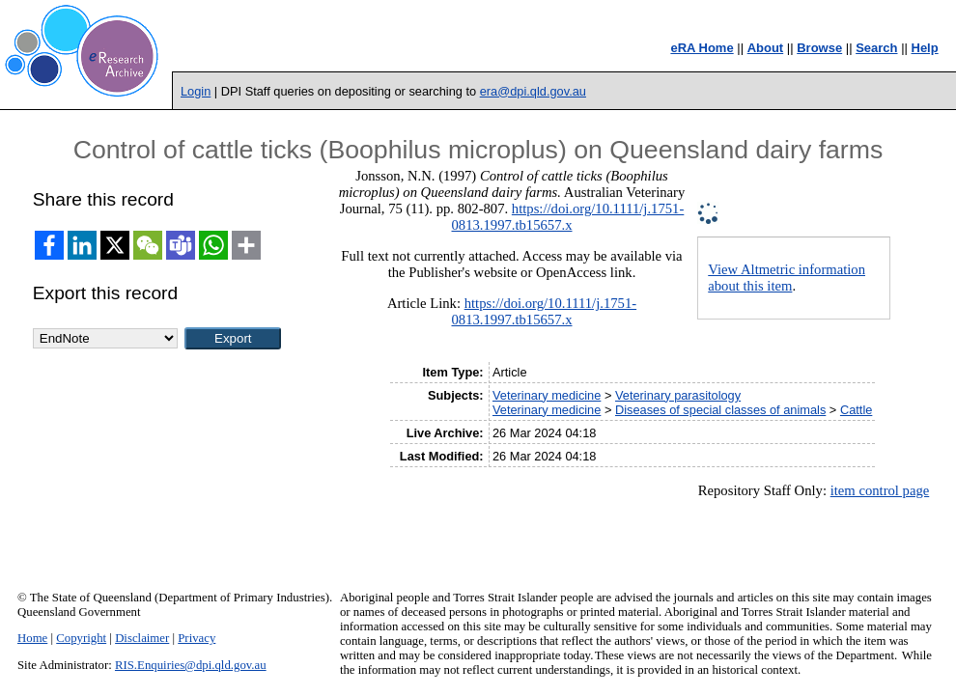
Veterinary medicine (546, 395)
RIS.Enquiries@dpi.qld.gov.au (191, 665)
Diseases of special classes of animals (720, 410)
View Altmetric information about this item (786, 277)
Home (32, 638)
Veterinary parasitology (678, 395)
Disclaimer (142, 638)
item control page (880, 490)
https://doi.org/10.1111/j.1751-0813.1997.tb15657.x (568, 217)
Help (925, 48)
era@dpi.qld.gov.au (533, 91)
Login (196, 91)
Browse (819, 48)
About (765, 48)
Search (876, 48)
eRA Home (701, 48)
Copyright (81, 638)
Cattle (856, 410)
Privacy (196, 638)
